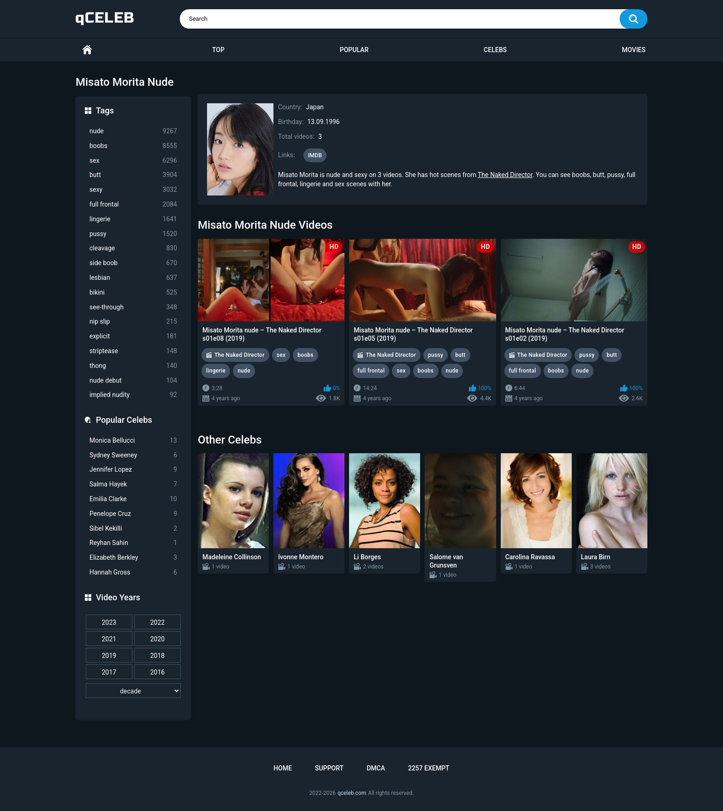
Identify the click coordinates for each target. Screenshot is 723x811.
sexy (133, 190)
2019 (109, 655)
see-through (133, 307)
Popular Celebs (124, 420)
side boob (133, 263)
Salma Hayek (133, 484)
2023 (109, 622)
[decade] (133, 690)
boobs (133, 146)
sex (133, 161)
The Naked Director (505, 174)
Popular (354, 49)
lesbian (133, 278)
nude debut (133, 381)
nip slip (133, 322)
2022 (157, 622)
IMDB (315, 155)
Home (87, 50)
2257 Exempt (429, 768)
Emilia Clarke (133, 499)
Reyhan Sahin (133, 543)
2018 (157, 655)
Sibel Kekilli (133, 529)
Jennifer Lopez (133, 470)
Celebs (495, 49)
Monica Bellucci (133, 440)
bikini (133, 292)
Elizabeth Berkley (133, 558)
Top (218, 49)
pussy (133, 234)
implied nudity (133, 395)
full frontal (133, 204)
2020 (157, 639)
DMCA (376, 768)
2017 (109, 672)
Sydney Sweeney (133, 455)
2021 (109, 639)
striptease (133, 351)
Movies (634, 49)
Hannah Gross (133, 572)
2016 (157, 672)
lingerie (133, 219)
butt (133, 175)
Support (329, 768)
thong (133, 366)
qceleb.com (352, 793)
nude (133, 131)
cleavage (133, 248)
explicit (133, 336)
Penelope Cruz (133, 514)
